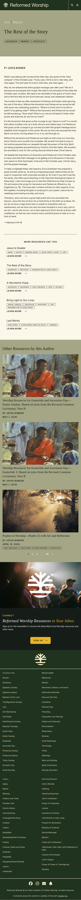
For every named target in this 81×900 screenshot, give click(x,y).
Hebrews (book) (31, 252)
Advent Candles (14, 304)
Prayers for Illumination (51, 823)
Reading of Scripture (50, 827)
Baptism (45, 837)
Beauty (5, 789)
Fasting (6, 842)
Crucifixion (29, 304)
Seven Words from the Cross (33, 325)
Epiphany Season (10, 692)
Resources (18, 22)
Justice (6, 866)
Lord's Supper (48, 859)
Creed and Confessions (51, 842)
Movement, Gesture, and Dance (55, 687)
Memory (25, 41)
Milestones (46, 678)
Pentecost (39, 41)
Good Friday (13, 325)
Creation (6, 823)
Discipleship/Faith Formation (14, 837)
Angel (10, 252)
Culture (6, 827)
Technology (47, 746)
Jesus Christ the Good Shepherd (34, 548)
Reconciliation (47, 726)
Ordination (46, 702)
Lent (65, 252)
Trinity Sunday (9, 760)
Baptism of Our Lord (11, 697)
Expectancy (42, 304)
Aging (5, 784)
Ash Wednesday (9, 712)
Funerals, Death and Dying (14, 847)
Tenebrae (53, 325)
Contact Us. (63, 896)
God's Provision (10, 548)
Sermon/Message (49, 832)
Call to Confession (49, 798)
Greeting (45, 789)
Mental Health (47, 673)
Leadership (7, 871)
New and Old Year (49, 697)
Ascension (11, 41)
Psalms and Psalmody (51, 721)
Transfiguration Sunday (12, 702)
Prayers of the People (51, 855)
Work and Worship (49, 760)
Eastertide (7, 741)
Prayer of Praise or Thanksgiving (55, 864)
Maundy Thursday (10, 726)
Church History (9, 808)
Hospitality (7, 857)
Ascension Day (9, 746)
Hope (50, 287)
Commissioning (9, 813)
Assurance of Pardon (50, 813)
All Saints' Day (9, 765)
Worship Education (49, 770)
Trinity (44, 751)
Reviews (45, 736)
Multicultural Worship (50, 692)
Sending (45, 869)
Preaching (46, 712)
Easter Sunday (9, 736)
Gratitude (6, 852)
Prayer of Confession (50, 803)
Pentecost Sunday (10, 751)
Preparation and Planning (52, 716)
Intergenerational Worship (13, 861)
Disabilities (7, 832)
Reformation (47, 731)
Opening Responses (50, 793)
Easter (19, 252)
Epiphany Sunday (10, 687)
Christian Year (8, 803)
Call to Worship (48, 784)
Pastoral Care (47, 707)
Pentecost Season (10, 755)
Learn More (17, 256)
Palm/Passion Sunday (12, 721)
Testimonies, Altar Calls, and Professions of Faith (60, 848)
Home (7, 22)
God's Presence (38, 287)
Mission (45, 682)
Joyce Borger (16, 67)
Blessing (6, 793)
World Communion (49, 765)
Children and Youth (11, 798)
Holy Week (7, 716)
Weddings (46, 755)
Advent (6, 678)
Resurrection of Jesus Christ (44, 269)
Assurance (24, 287)
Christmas (7, 682)
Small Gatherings (49, 741)
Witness (59, 287)
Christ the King (9, 770)
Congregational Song (11, 818)
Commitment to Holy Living (53, 818)
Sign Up (41, 640)
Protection (55, 548)
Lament (45, 808)
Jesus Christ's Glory (50, 252)
